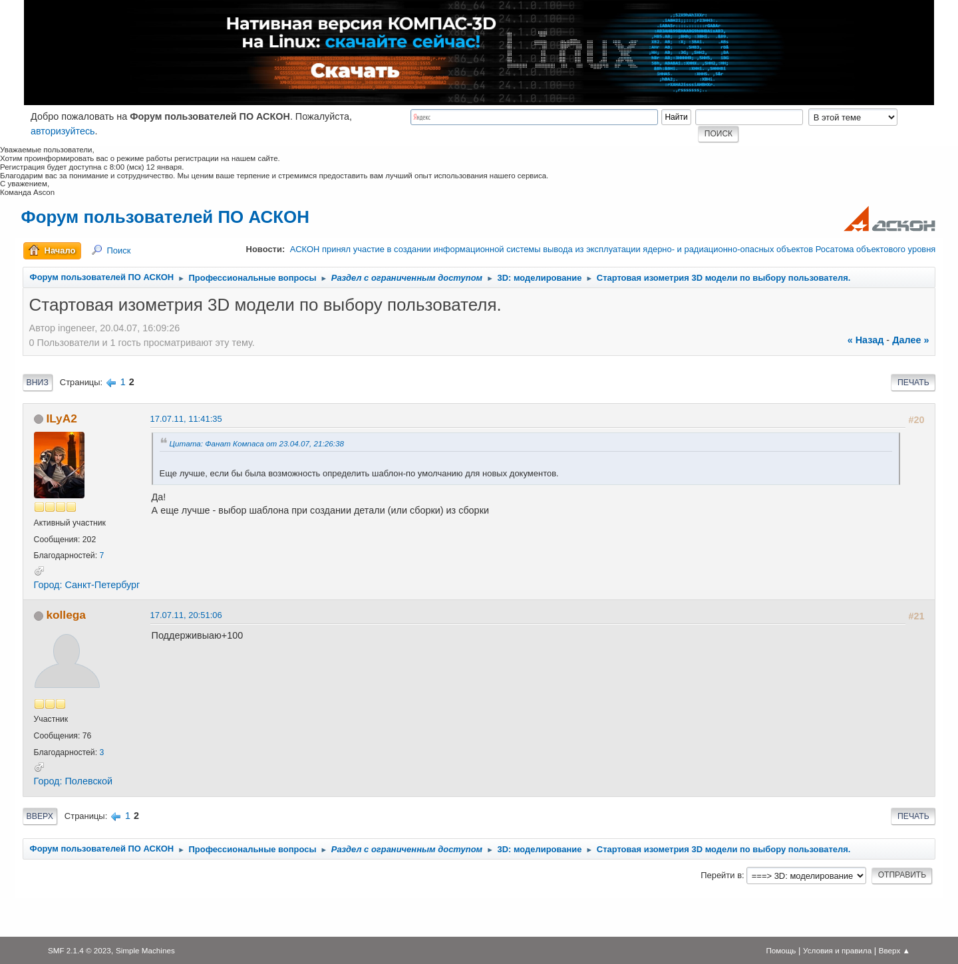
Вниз (38, 382)
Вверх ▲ (894, 950)
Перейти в (721, 875)
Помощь (781, 950)
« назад (866, 340)
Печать (913, 382)
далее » (910, 340)
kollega (66, 614)
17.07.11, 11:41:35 (186, 419)
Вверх (40, 816)
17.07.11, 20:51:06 (186, 615)
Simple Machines (145, 950)
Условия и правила (837, 950)
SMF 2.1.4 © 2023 (79, 950)
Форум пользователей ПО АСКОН (165, 217)
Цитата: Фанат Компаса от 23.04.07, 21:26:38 (257, 443)
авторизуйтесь (63, 131)
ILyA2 (61, 418)
